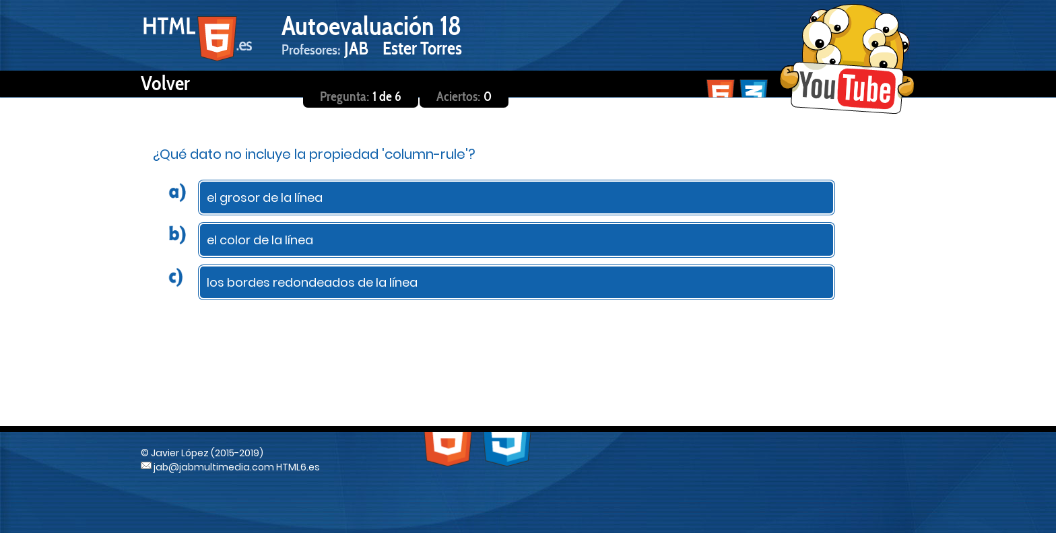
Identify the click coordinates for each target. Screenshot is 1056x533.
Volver (165, 83)
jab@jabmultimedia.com (207, 467)
